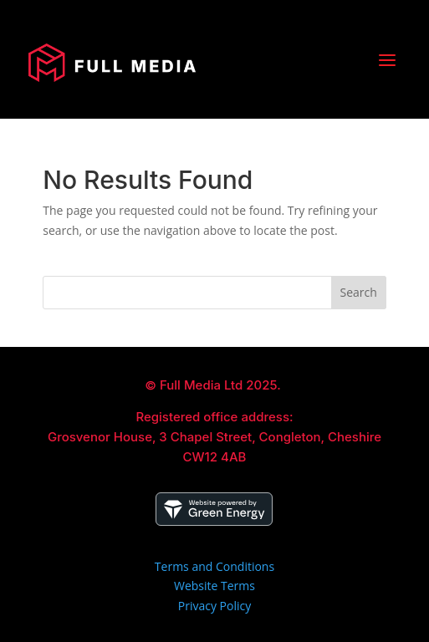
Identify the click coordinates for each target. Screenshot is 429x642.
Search (358, 292)
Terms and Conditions (214, 566)
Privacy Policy (214, 606)
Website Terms (214, 586)
